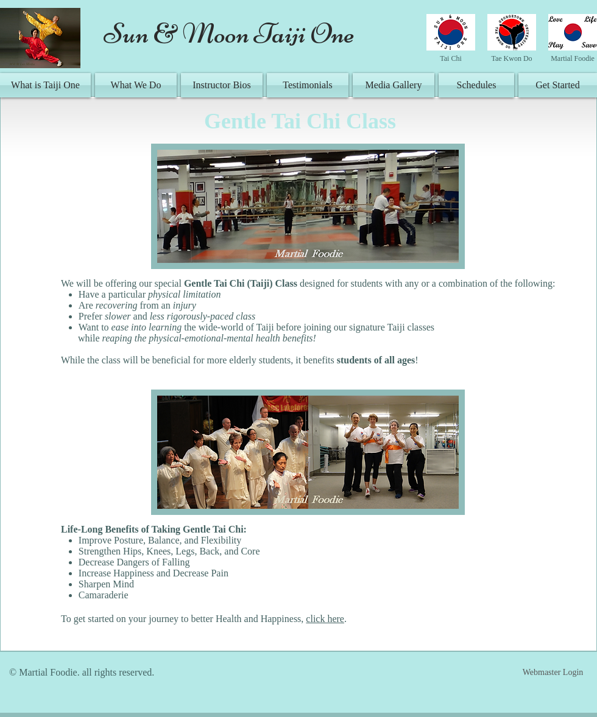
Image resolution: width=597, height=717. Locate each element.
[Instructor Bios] (222, 85)
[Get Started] (557, 85)
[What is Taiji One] (45, 85)
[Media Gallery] (393, 85)
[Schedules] (476, 85)
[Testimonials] (307, 85)
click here (325, 619)
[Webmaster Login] (553, 672)
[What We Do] (136, 85)
